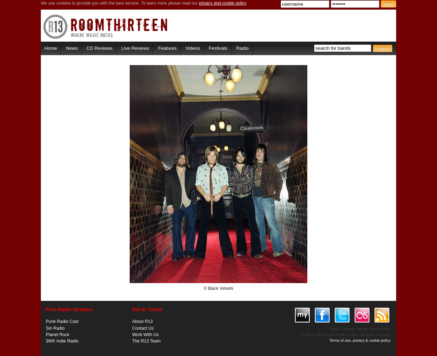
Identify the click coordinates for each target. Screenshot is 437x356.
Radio (242, 48)
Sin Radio (55, 328)
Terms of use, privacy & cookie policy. (360, 340)
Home (50, 48)
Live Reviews (135, 48)
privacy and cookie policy (222, 3)
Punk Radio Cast (62, 321)
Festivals (218, 48)
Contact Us (143, 328)
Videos (192, 48)
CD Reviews (100, 48)
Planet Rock (57, 334)
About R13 (142, 321)
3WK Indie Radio (62, 341)
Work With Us (145, 334)
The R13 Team (146, 341)
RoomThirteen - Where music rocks (105, 26)
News (71, 48)
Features (167, 48)
